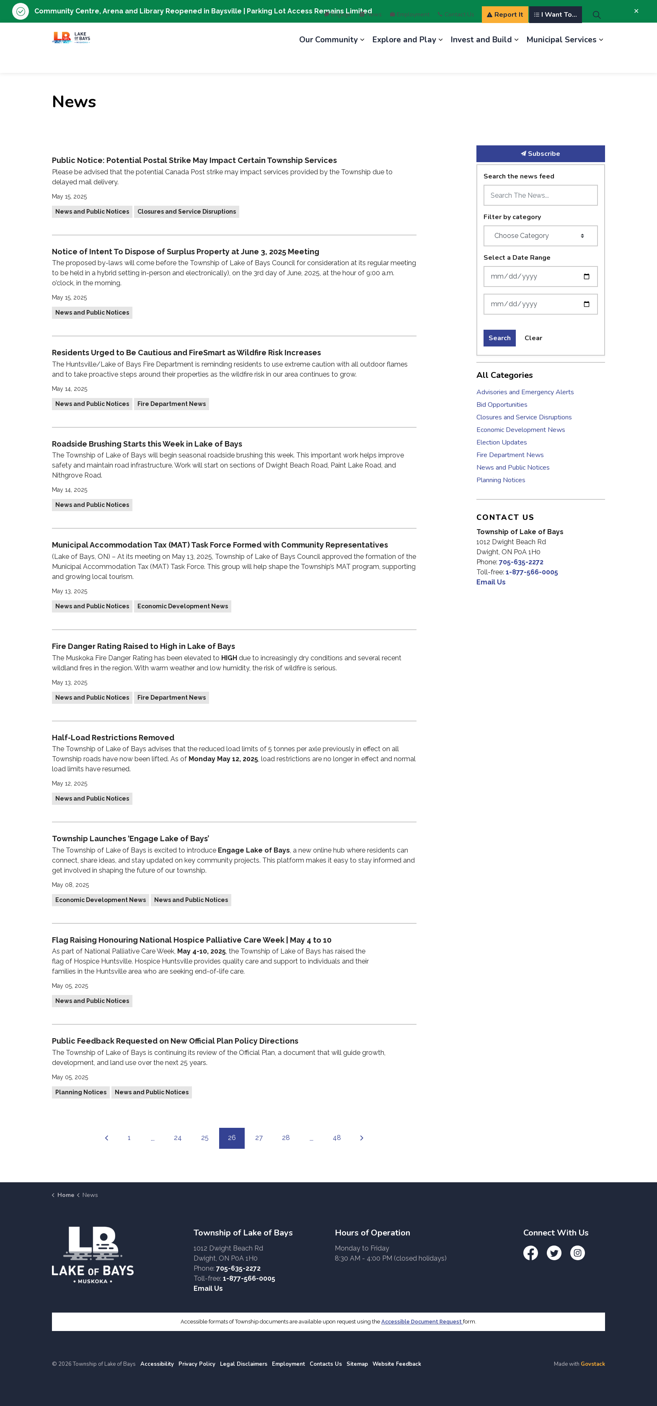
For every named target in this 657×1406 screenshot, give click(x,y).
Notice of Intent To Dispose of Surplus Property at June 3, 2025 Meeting (185, 251)
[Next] (362, 1138)
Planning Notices (80, 1092)
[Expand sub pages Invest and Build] (516, 60)
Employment (409, 35)
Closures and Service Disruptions (186, 211)
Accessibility (157, 1364)
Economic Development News (182, 606)
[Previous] (106, 1138)
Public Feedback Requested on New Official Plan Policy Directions (175, 1040)
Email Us (491, 582)
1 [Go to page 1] (129, 1138)
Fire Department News (171, 404)
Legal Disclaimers (243, 1364)
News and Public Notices (92, 211)
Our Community (328, 60)
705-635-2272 (521, 562)
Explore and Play (404, 60)
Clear (533, 338)
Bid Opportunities (502, 404)
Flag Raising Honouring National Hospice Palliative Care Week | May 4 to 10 (191, 940)
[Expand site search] (596, 35)
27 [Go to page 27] (259, 1138)
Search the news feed (519, 176)
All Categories (504, 375)
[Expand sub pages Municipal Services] (601, 60)
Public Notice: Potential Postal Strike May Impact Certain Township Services (194, 160)
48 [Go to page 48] (337, 1138)
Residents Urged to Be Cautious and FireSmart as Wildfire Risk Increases (186, 352)
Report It (505, 35)
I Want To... (555, 35)
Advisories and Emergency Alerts (525, 392)
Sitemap (357, 1364)
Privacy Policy (196, 1364)
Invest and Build (481, 60)
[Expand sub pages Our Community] (362, 60)
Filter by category (512, 217)
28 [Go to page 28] (286, 1138)
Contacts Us (326, 1364)
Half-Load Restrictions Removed (113, 737)
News (371, 35)
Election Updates (501, 442)
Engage (337, 35)
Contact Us (456, 35)
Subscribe (540, 153)
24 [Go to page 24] (178, 1138)
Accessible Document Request (422, 1321)
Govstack (593, 1364)
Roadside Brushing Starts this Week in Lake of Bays (147, 443)
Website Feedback (396, 1364)
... (153, 1138)
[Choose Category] (541, 235)
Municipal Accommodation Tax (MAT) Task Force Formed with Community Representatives (220, 544)
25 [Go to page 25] (205, 1138)
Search (500, 338)
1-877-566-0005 (532, 572)
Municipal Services (562, 60)
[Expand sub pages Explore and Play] (440, 60)
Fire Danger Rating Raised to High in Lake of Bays (143, 646)
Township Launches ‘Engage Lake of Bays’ (130, 838)
